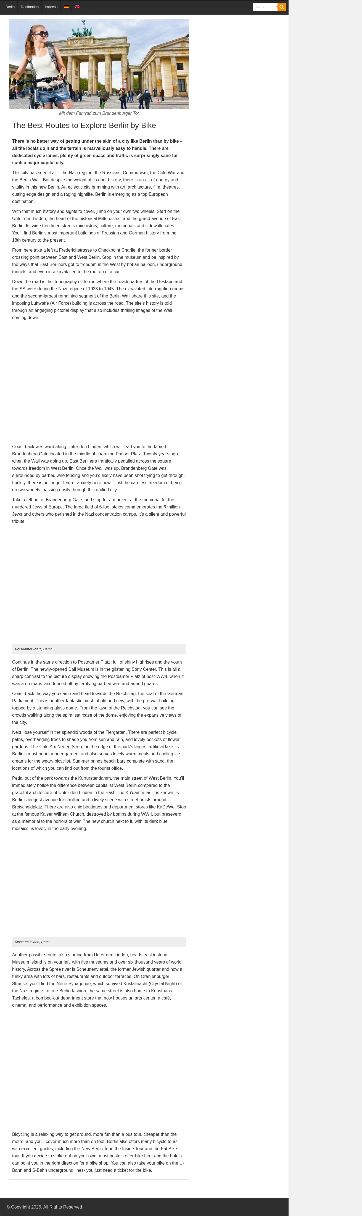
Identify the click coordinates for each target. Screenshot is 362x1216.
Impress (51, 7)
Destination (30, 7)
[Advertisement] (237, 74)
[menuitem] (66, 6)
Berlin (10, 7)
